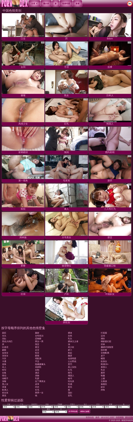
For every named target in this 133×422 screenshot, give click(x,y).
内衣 (37, 387)
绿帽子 (5, 378)
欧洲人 (5, 390)
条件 (97, 417)
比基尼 (5, 347)
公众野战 (72, 361)
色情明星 (66, 3)
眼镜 (37, 356)
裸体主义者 (73, 341)
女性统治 (39, 336)
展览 (4, 395)
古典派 (104, 381)
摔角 (103, 390)
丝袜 (103, 344)
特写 (4, 370)
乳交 (103, 370)
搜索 (77, 3)
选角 (4, 364)
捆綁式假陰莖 (107, 347)
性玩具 (71, 381)
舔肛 (4, 333)
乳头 (70, 338)
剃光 (70, 387)
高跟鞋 (38, 367)
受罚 (70, 364)
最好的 (46, 3)
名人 (4, 367)
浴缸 (4, 338)
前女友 (5, 393)
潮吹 (103, 338)
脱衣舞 (104, 350)
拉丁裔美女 (40, 381)
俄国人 (71, 375)
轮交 (37, 353)
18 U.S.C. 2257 (107, 417)
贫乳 (70, 395)
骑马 (70, 373)
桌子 (103, 356)
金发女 (5, 353)
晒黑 (103, 358)
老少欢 (71, 347)
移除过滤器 (84, 411)
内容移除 (120, 417)
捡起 (70, 353)
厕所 (103, 373)
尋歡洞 (38, 358)
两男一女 (39, 393)
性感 (70, 384)
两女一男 (39, 341)
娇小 (70, 350)
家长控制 (129, 417)
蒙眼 (4, 350)
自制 (37, 370)
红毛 (70, 370)
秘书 (70, 378)
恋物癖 (38, 338)
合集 (4, 373)
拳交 (37, 347)
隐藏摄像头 (40, 364)
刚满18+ (104, 364)
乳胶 (37, 378)
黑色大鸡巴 (7, 341)
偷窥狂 (104, 384)
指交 (37, 344)
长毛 (37, 390)
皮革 (37, 384)
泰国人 (104, 367)
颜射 (37, 333)
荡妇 (70, 393)
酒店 (37, 373)
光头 (4, 336)
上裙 (103, 378)
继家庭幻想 (106, 341)
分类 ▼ (34, 3)
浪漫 (4, 387)
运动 (103, 336)
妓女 (103, 387)
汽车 (4, 358)
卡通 (4, 361)
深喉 (4, 381)
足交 (37, 350)
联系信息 (90, 417)
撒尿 (70, 356)
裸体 (70, 333)
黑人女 (5, 384)
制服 (103, 375)
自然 (70, 336)
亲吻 (37, 375)
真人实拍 (72, 367)
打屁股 (104, 333)
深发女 (5, 356)
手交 (37, 361)
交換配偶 (105, 353)
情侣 (4, 375)
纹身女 (104, 361)
